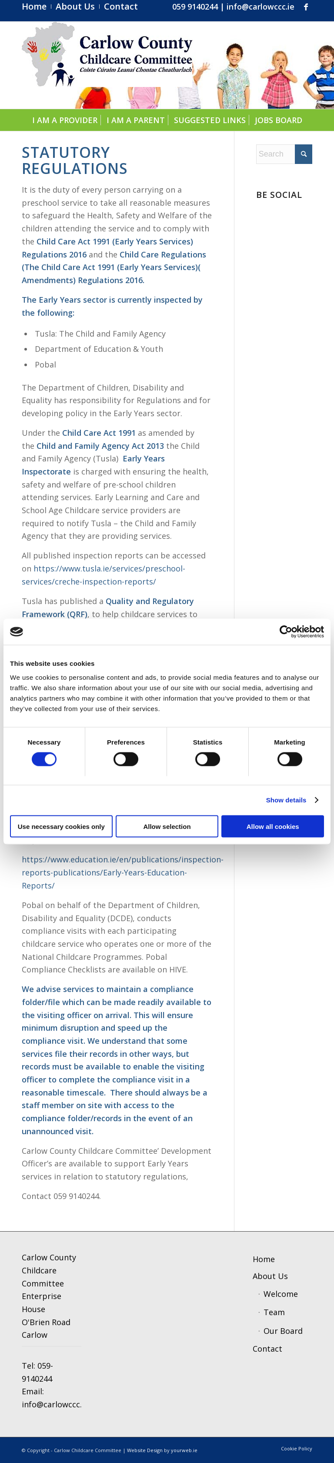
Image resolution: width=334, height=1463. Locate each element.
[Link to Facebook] (305, 6)
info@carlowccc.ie (260, 6)
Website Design (145, 1450)
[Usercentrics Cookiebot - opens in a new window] (286, 631)
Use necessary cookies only (61, 826)
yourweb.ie (184, 1450)
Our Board (283, 1331)
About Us (270, 1276)
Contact (267, 1348)
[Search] (284, 154)
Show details (286, 800)
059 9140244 (195, 6)
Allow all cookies (273, 826)
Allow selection (166, 826)
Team (274, 1312)
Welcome (281, 1294)
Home (264, 1259)
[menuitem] (36, 6)
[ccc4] (107, 65)
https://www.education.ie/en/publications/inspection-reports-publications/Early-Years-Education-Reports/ (123, 872)
